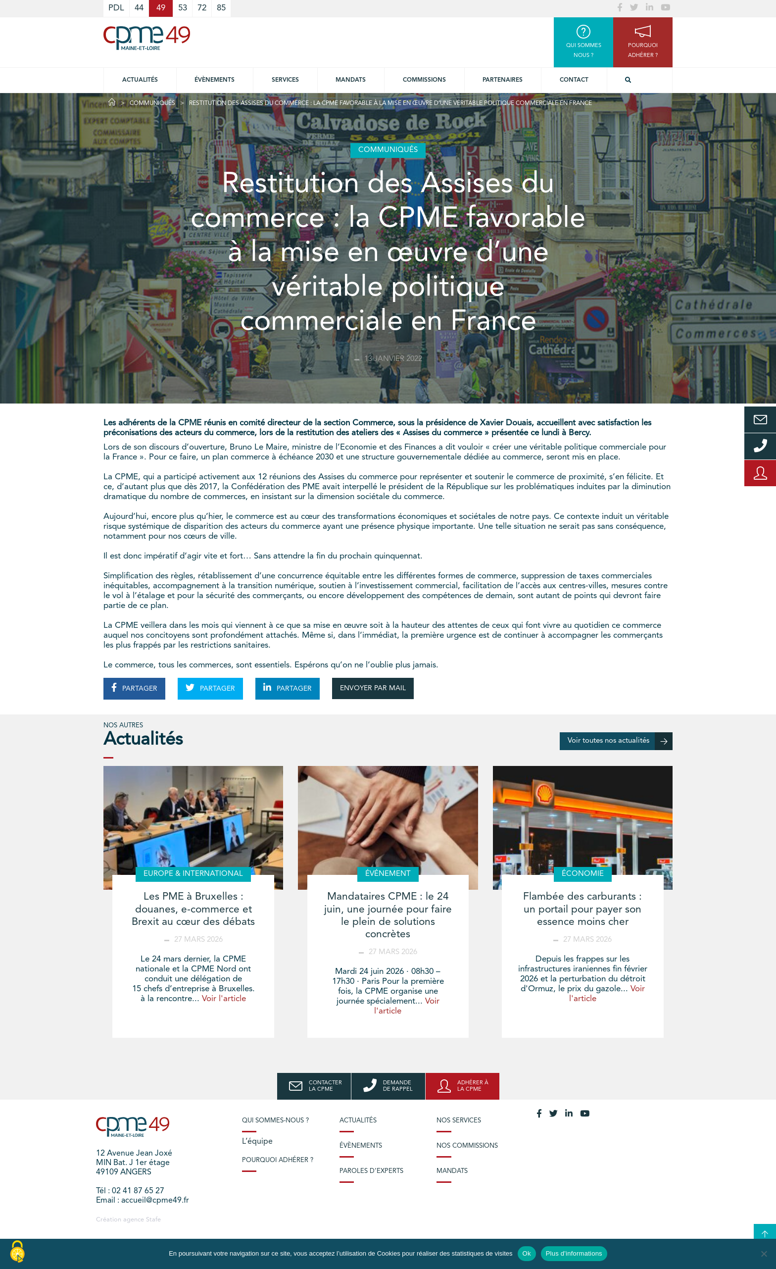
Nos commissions (467, 1146)
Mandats (351, 80)
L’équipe (257, 1142)
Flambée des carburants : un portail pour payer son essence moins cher (582, 909)
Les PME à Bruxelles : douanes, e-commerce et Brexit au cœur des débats (193, 909)
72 (201, 8)
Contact (574, 80)
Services (285, 80)
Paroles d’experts (371, 1171)
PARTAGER (134, 687)
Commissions (424, 80)
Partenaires (503, 80)
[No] (764, 1254)
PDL (116, 8)
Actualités (140, 80)
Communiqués (152, 103)
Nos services (458, 1120)
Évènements (214, 80)
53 (182, 8)
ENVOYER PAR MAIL (373, 688)
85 (221, 8)
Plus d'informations (574, 1253)
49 (160, 8)
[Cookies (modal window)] (17, 1252)
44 (139, 8)
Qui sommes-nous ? (275, 1120)
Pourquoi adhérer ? (277, 1160)
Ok (527, 1253)
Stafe (153, 1220)
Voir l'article (224, 999)
